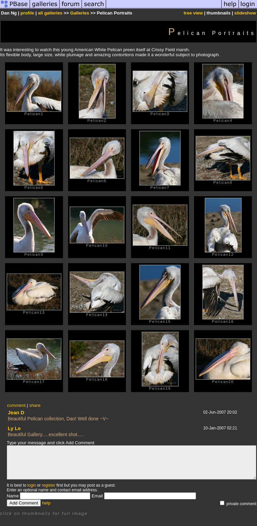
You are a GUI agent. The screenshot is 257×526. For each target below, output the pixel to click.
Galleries (79, 12)
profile (27, 12)
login (31, 485)
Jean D (16, 412)
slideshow (245, 12)
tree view (193, 12)
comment (16, 405)
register (48, 485)
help (46, 502)
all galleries (50, 12)
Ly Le (14, 428)
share (34, 405)
